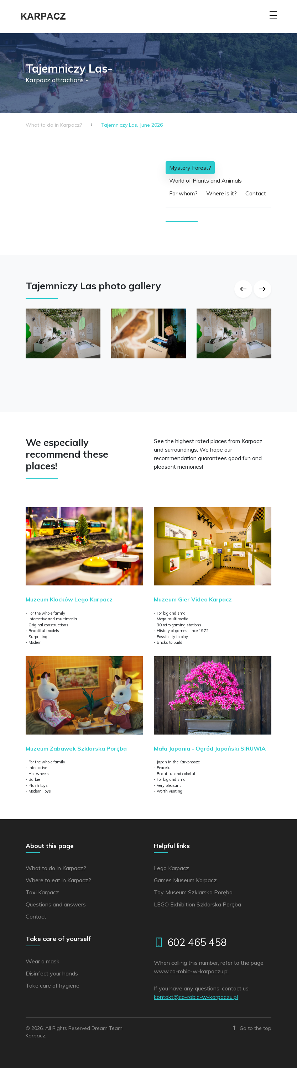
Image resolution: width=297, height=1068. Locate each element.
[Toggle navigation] (273, 19)
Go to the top (252, 1028)
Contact (255, 193)
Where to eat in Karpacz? (58, 880)
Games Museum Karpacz (185, 880)
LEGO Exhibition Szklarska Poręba (197, 904)
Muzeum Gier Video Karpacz (193, 599)
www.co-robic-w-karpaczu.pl (191, 971)
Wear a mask (42, 961)
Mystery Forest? (190, 167)
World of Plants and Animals (205, 180)
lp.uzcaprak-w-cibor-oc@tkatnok (196, 996)
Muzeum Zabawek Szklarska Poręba (76, 748)
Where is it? (221, 193)
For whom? (183, 193)
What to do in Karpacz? (54, 125)
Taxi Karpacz (42, 892)
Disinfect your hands (52, 973)
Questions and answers (56, 904)
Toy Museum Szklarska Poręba (193, 892)
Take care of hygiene (52, 985)
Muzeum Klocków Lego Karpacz (69, 599)
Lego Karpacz (171, 868)
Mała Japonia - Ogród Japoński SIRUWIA (210, 748)
